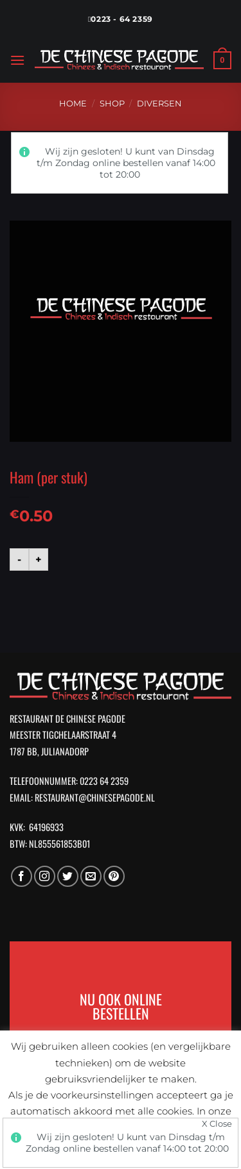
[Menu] (17, 60)
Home (73, 103)
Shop (112, 103)
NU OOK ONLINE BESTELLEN (121, 1006)
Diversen (159, 103)
